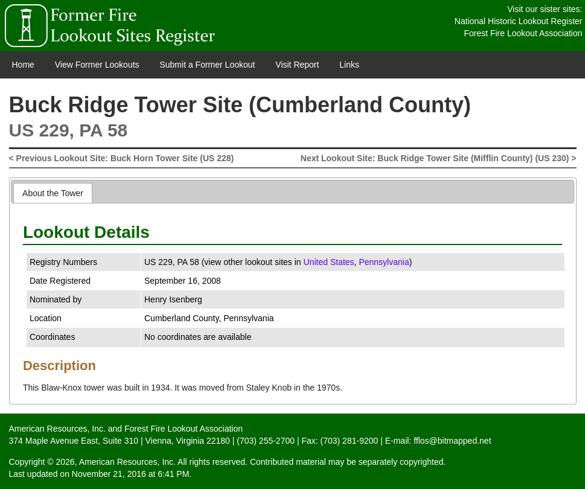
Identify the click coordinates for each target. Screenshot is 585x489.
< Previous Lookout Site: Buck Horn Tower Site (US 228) (121, 158)
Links (349, 64)
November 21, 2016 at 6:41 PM (131, 474)
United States (329, 262)
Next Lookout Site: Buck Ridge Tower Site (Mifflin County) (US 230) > (439, 158)
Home (23, 64)
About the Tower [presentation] (52, 193)
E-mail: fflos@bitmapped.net (438, 441)
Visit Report (297, 64)
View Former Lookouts (97, 64)
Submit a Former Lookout (207, 64)
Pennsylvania (384, 262)
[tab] (52, 193)
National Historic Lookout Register (519, 21)
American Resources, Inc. (57, 428)
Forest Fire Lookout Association (523, 33)
